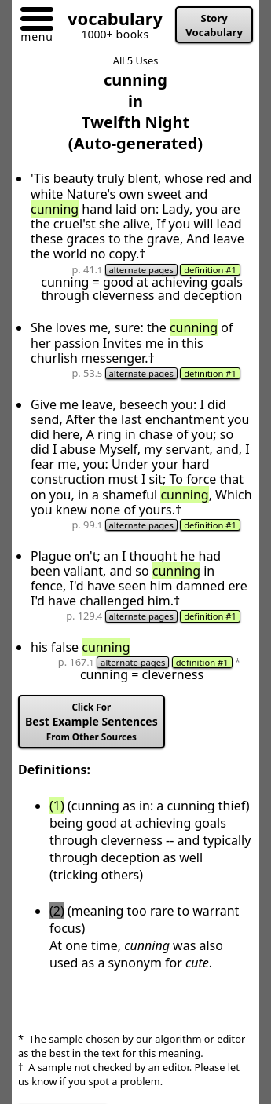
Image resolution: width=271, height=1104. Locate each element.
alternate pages (141, 270)
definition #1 (210, 270)
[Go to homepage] (109, 21)
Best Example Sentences (91, 722)
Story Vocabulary (214, 25)
